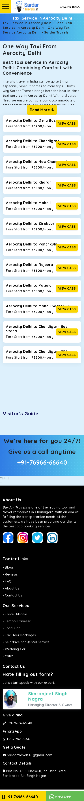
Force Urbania (15, 614)
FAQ (7, 581)
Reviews (10, 574)
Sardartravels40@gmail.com (27, 755)
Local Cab (12, 628)
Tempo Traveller (17, 621)
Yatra (8, 656)
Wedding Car (14, 649)
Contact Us (12, 595)
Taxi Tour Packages (19, 635)
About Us (11, 588)
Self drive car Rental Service (26, 642)
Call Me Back (70, 6)
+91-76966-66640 (42, 462)
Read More (42, 110)
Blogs (8, 567)
